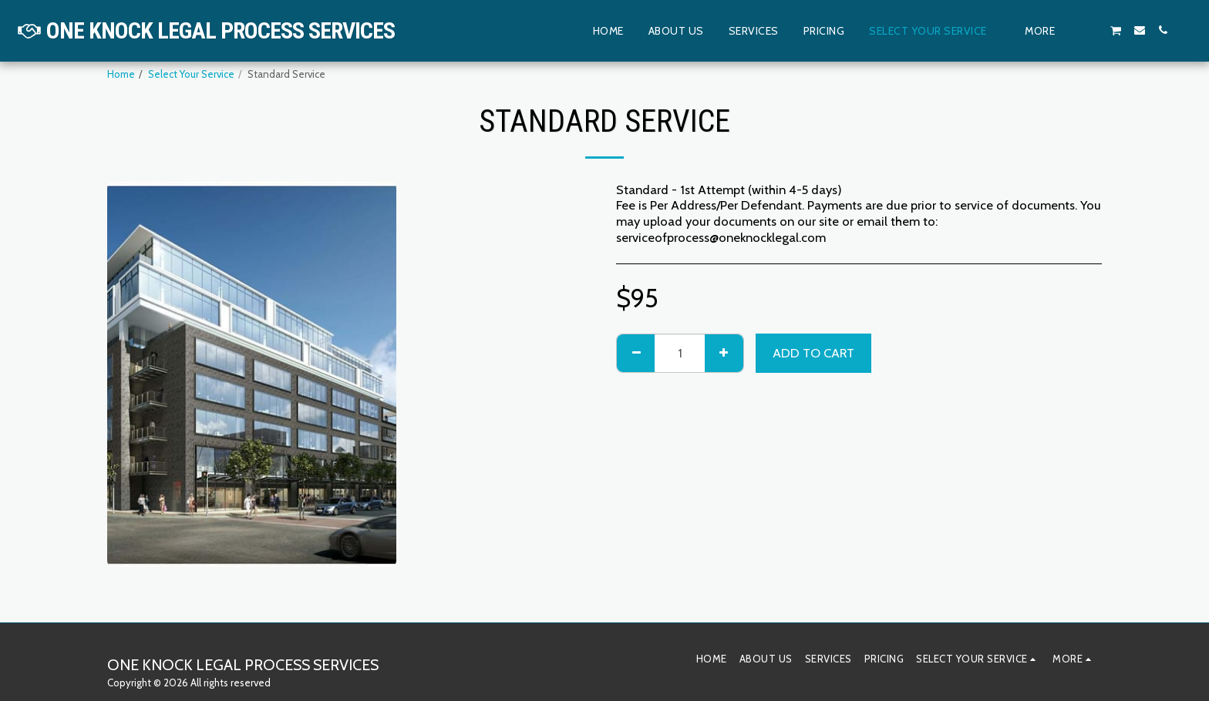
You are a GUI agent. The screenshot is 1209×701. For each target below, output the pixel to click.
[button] (1092, 30)
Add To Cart (813, 353)
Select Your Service (191, 74)
